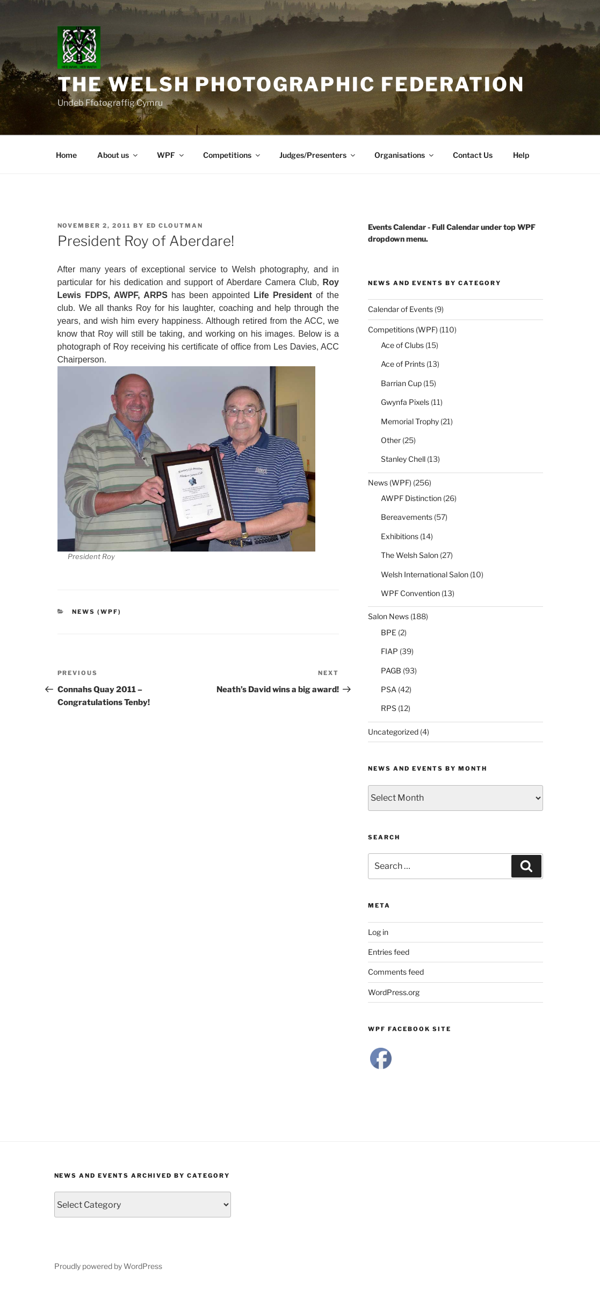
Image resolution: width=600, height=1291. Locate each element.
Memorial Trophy (410, 421)
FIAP (389, 651)
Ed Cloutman (175, 225)
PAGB (391, 670)
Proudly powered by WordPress (108, 1266)
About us (118, 154)
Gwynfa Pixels (405, 402)
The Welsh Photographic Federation (291, 84)
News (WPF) (96, 611)
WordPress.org (394, 992)
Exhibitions (399, 536)
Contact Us (473, 154)
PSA (388, 689)
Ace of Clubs (402, 345)
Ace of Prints (403, 363)
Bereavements (406, 516)
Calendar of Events (400, 309)
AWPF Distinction (411, 498)
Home (66, 154)
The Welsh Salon (409, 555)
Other (391, 440)
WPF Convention (410, 593)
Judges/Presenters (318, 154)
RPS (388, 708)
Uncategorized (393, 731)
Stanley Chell (403, 458)
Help (521, 154)
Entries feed (388, 951)
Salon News (388, 616)
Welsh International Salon (424, 574)
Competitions (232, 154)
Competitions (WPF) (403, 329)
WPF (171, 154)
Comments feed (396, 971)
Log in (378, 932)
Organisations (404, 154)
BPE (388, 632)
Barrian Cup (401, 383)
